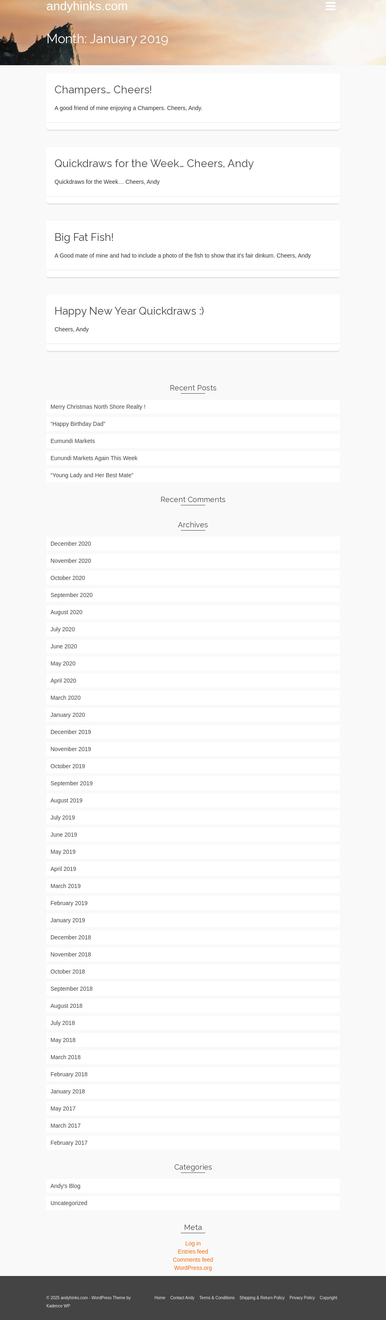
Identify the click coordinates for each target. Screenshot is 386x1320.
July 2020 (62, 629)
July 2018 (62, 1023)
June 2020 (63, 646)
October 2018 (67, 971)
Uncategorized (68, 1203)
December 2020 (70, 543)
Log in (193, 1243)
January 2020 (67, 715)
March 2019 (65, 886)
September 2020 (71, 595)
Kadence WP (58, 1306)
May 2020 (62, 663)
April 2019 (63, 869)
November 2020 (70, 561)
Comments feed (193, 1259)
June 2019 (63, 834)
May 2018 (62, 1040)
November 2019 (70, 749)
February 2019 (69, 903)
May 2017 (62, 1108)
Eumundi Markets (72, 441)
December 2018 (70, 937)
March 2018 (65, 1057)
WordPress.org (193, 1268)
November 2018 (70, 954)
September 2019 (71, 783)
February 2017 (69, 1142)
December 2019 (70, 732)
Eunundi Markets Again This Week (94, 458)
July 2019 (62, 817)
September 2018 (71, 988)
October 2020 (67, 578)
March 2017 (65, 1125)
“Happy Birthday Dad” (77, 424)
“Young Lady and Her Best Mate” (91, 475)
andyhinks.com (87, 6)
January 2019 (67, 920)
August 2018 (66, 1006)
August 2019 (66, 800)
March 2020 (65, 697)
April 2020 (63, 680)
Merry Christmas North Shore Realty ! (97, 406)
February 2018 (69, 1074)
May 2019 (62, 851)
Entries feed (193, 1251)
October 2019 (67, 766)
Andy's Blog (65, 1186)
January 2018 (67, 1091)
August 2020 (66, 612)
